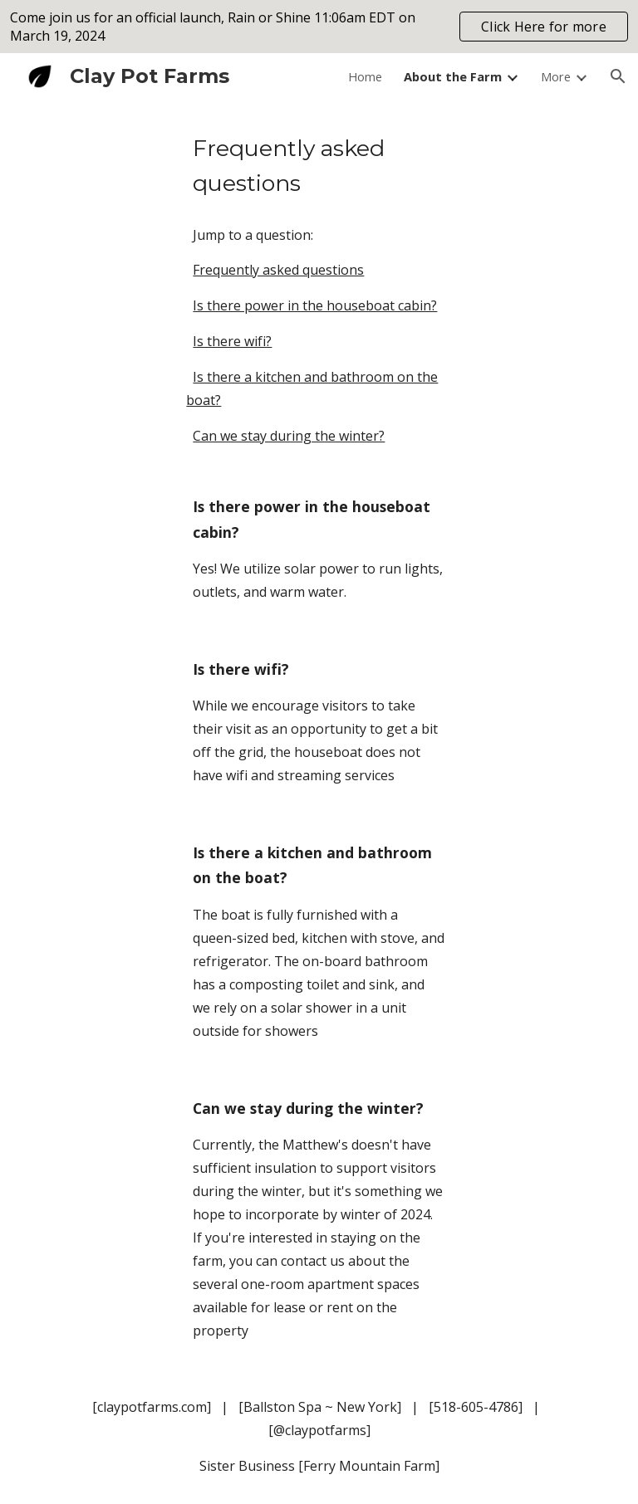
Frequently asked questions (278, 270)
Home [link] (365, 76)
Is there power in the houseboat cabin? (315, 305)
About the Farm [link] (453, 76)
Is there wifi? (232, 341)
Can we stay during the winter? (289, 436)
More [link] (556, 76)
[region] (319, 26)
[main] (318, 166)
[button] (618, 76)
